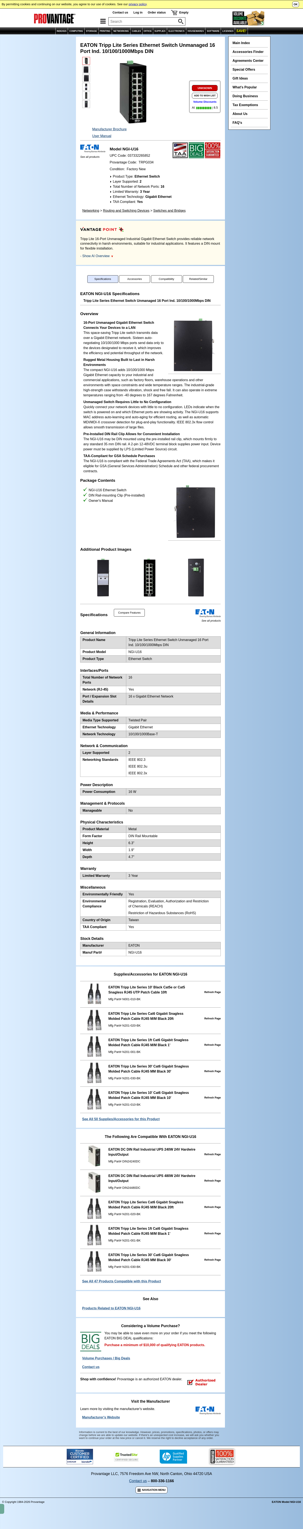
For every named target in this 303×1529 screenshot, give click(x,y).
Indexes (21, 39)
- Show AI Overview (96, 265)
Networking (90, 220)
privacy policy (137, 4)
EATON (36, 39)
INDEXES (61, 31)
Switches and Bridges (169, 220)
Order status (157, 12)
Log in (137, 12)
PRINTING (105, 31)
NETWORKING (121, 31)
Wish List (271, 39)
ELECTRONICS (176, 31)
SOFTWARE (213, 31)
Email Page (253, 39)
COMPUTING (76, 31)
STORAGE (91, 31)
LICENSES (228, 31)
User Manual (101, 145)
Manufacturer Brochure (109, 138)
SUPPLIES (160, 31)
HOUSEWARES (196, 31)
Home (6, 39)
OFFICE (148, 31)
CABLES (136, 31)
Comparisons (291, 39)
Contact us (120, 12)
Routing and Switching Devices (126, 220)
